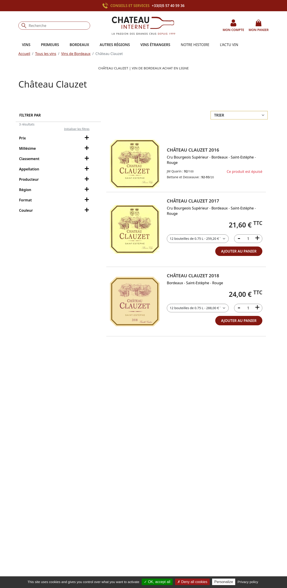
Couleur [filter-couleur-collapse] (55, 210)
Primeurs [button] (50, 44)
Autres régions (115, 44)
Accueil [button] (24, 53)
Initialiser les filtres (76, 129)
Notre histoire (195, 44)
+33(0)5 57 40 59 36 (168, 5)
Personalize (223, 582)
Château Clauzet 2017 (193, 201)
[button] (135, 164)
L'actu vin (229, 44)
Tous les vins (45, 53)
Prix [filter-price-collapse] (55, 138)
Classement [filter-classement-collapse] (55, 159)
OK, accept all (157, 582)
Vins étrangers (155, 44)
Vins (26, 44)
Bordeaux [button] (79, 44)
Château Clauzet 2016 (193, 150)
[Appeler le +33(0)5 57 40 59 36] (106, 5)
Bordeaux (219, 157)
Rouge (172, 162)
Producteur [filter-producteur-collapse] (55, 179)
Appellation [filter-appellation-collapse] (55, 169)
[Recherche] (54, 26)
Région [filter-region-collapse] (55, 190)
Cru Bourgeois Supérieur (187, 157)
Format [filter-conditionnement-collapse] (55, 200)
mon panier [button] (259, 25)
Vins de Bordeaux (76, 53)
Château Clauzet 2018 (193, 276)
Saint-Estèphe (242, 157)
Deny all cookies (192, 582)
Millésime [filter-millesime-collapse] (55, 148)
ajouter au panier (239, 251)
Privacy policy (248, 582)
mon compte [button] (233, 25)
